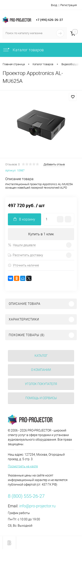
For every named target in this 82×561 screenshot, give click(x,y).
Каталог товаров (23, 50)
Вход (54, 5)
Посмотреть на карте (23, 466)
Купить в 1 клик (41, 234)
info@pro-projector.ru (37, 506)
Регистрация (68, 5)
